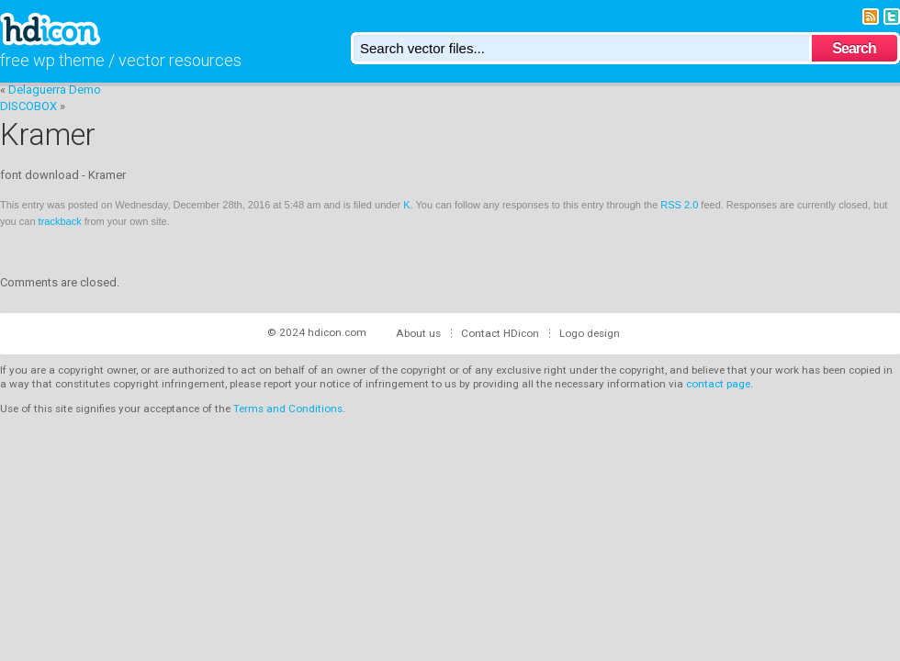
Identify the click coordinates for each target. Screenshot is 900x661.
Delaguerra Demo (54, 89)
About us (418, 333)
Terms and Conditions (288, 408)
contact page (718, 383)
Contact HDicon (500, 333)
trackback (60, 221)
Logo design (589, 333)
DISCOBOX (28, 106)
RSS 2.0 (679, 204)
